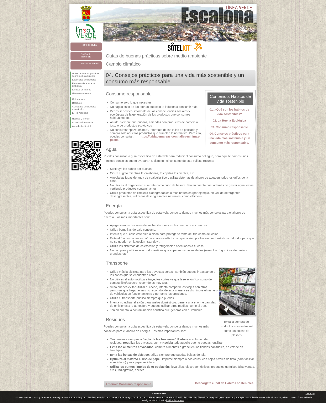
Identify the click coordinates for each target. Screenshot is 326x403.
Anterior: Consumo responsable (128, 384)
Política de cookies (175, 400)
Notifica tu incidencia (86, 55)
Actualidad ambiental (82, 122)
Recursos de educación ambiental (84, 84)
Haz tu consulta (89, 45)
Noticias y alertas (81, 118)
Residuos (77, 103)
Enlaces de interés (81, 89)
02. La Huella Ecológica (229, 120)
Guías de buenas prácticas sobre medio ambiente (85, 74)
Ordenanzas (78, 99)
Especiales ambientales (84, 79)
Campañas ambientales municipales (84, 107)
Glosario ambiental (81, 93)
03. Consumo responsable (229, 127)
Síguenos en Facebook (72, 134)
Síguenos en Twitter (79, 134)
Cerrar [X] (310, 393)
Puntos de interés (90, 63)
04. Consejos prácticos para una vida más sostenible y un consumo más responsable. (229, 138)
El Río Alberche (80, 113)
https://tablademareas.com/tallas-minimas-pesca (155, 138)
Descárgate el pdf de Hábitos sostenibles (224, 383)
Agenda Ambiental (81, 126)
